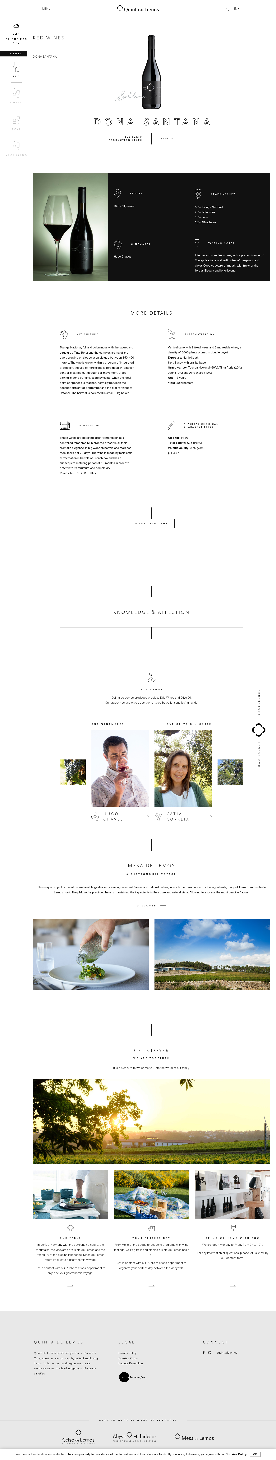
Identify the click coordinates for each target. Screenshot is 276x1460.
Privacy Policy (127, 1353)
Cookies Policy (128, 1358)
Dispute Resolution (130, 1363)
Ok (255, 1454)
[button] (233, 8)
